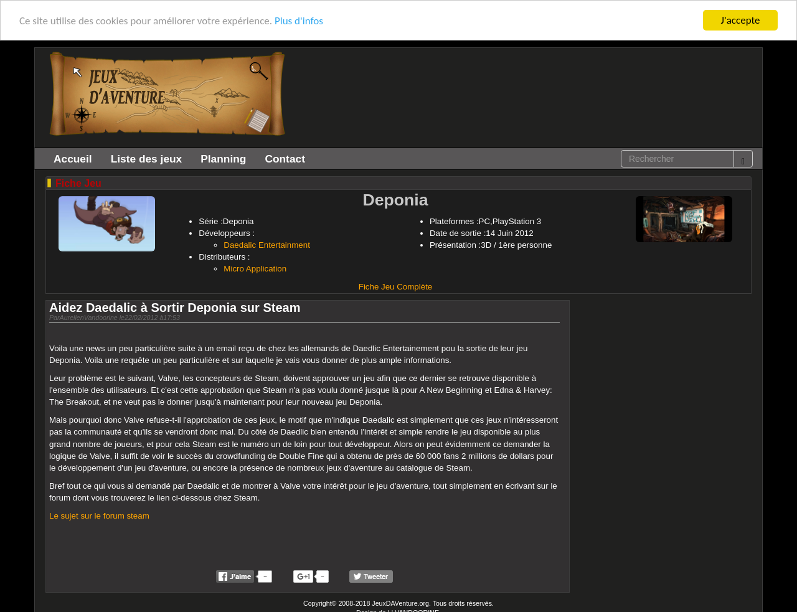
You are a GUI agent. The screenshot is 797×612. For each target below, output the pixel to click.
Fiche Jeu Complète (396, 286)
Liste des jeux (146, 159)
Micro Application (255, 268)
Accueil (73, 159)
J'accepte (740, 20)
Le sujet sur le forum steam (99, 515)
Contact (285, 159)
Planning (223, 159)
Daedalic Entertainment (267, 245)
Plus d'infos (299, 20)
